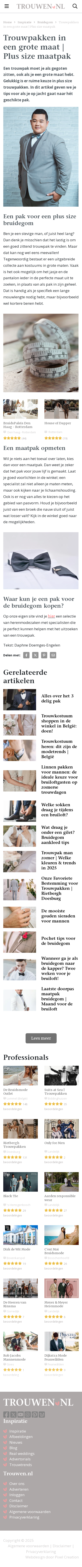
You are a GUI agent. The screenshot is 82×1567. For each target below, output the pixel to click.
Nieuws (15, 1442)
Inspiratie (24, 22)
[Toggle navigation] (7, 6)
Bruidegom (45, 22)
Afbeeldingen (21, 1436)
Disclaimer (18, 1505)
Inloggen (16, 1494)
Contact (16, 1500)
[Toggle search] (75, 6)
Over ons (16, 1483)
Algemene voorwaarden (30, 1511)
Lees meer (41, 1038)
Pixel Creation (67, 1557)
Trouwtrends (20, 1464)
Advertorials (20, 1458)
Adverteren (18, 1489)
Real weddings (22, 1453)
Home (7, 22)
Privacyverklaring (24, 1517)
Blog (13, 1447)
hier (51, 616)
